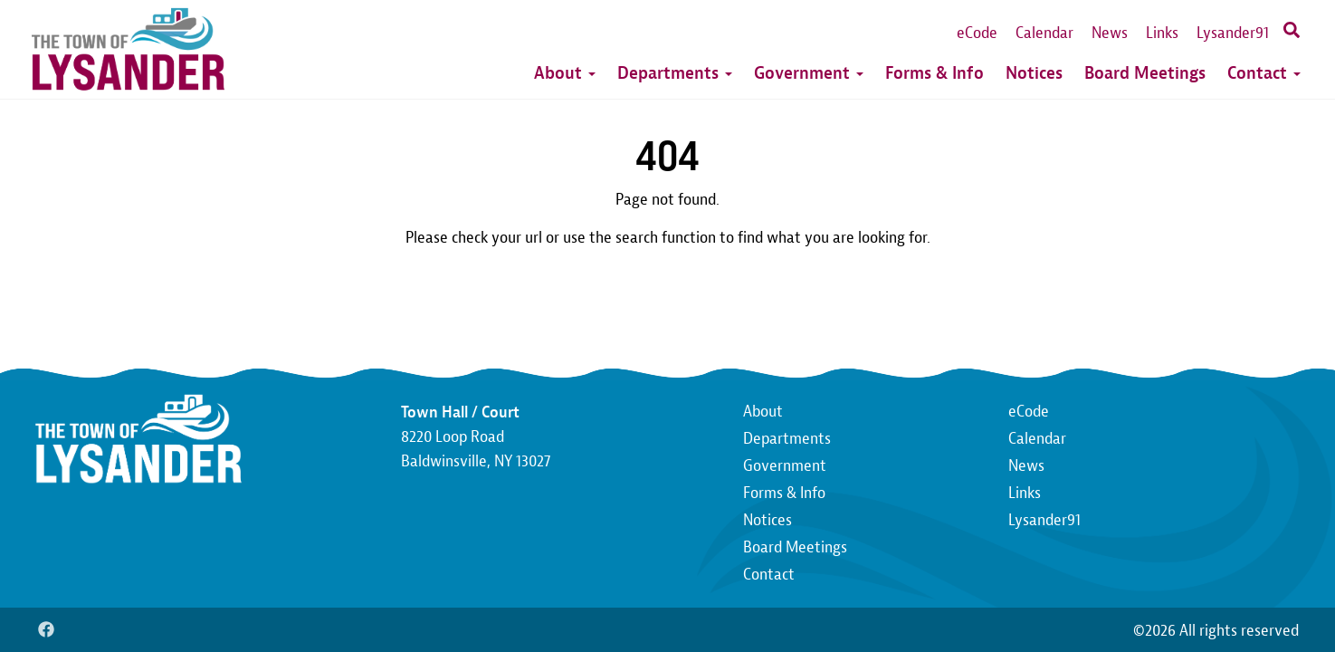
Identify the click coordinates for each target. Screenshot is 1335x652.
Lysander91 (1233, 33)
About (565, 73)
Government (808, 73)
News (1110, 33)
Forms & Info (934, 73)
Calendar (1044, 33)
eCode (977, 33)
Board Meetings (1145, 73)
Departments (674, 73)
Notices (1034, 73)
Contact (1264, 73)
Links (1162, 33)
